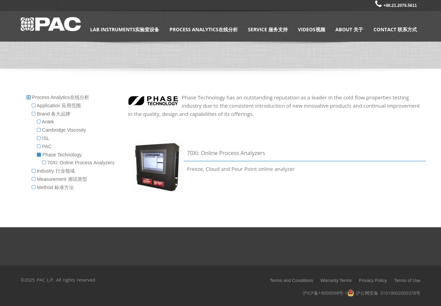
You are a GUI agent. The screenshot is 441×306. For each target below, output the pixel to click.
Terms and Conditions (291, 280)
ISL (43, 138)
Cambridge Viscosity (61, 130)
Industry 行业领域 (53, 171)
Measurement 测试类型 (59, 179)
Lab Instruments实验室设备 (125, 29)
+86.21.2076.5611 (396, 5)
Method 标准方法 (52, 187)
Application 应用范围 (56, 105)
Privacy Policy (373, 280)
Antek (45, 121)
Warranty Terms (336, 280)
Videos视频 (311, 29)
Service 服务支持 (268, 29)
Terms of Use (407, 280)
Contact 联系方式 (395, 29)
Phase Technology (59, 154)
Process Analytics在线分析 (204, 29)
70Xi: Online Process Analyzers (78, 162)
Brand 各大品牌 (51, 114)
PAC (44, 146)
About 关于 (349, 29)
